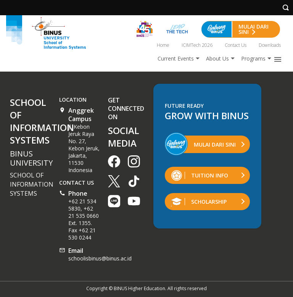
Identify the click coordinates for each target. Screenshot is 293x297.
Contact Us (235, 45)
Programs (253, 58)
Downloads (270, 45)
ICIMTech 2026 (197, 45)
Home (163, 45)
